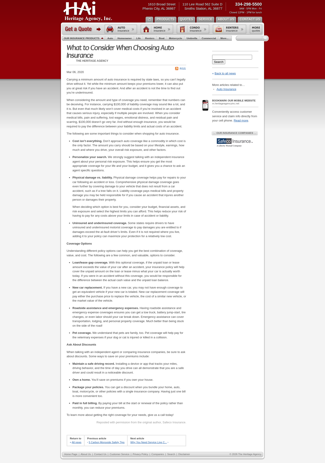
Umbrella (192, 38)
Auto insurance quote (120, 29)
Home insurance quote (156, 29)
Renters (150, 38)
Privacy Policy (140, 454)
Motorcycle (175, 38)
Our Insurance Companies (234, 133)
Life (138, 38)
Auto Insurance (226, 89)
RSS (183, 68)
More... (225, 38)
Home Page (70, 454)
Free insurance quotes (256, 29)
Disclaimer (184, 454)
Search (218, 62)
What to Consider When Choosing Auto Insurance (120, 52)
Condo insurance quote (192, 29)
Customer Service (119, 454)
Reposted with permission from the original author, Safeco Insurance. (141, 422)
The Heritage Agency (87, 11)
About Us (86, 454)
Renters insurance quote (229, 29)
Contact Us (100, 454)
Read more (241, 120)
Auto (110, 38)
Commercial (209, 38)
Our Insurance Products (84, 38)
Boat (162, 38)
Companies (157, 454)
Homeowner (124, 38)
